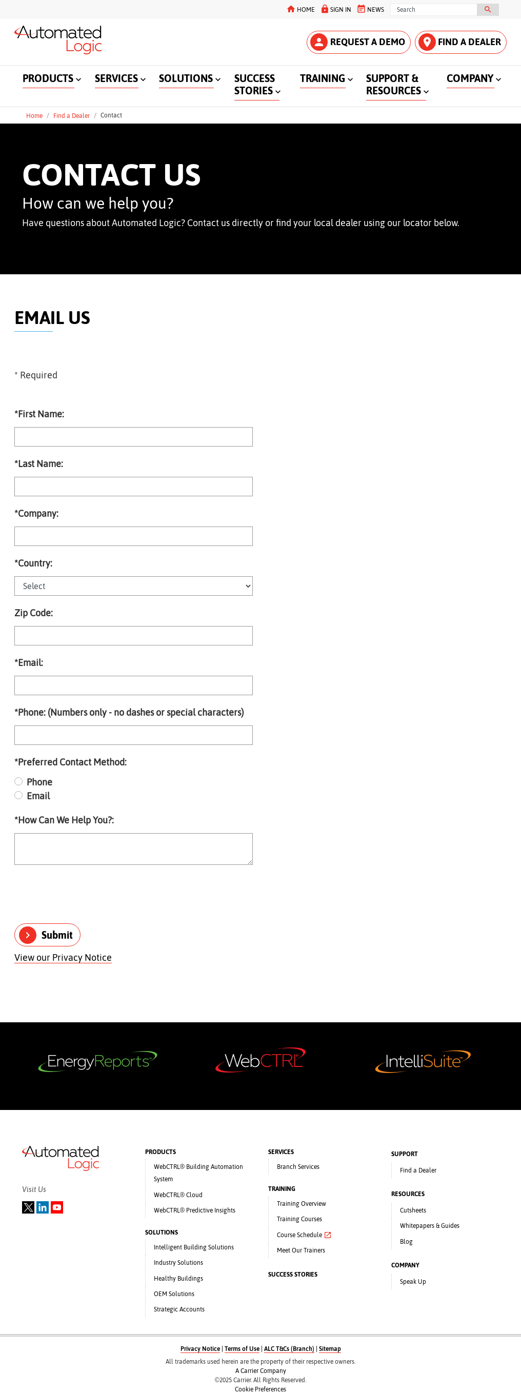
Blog (406, 1241)
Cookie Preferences (260, 1389)
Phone (39, 782)
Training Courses (299, 1219)
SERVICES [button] (116, 78)
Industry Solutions (178, 1262)
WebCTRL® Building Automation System (198, 1173)
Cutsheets (413, 1210)
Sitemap (330, 1348)
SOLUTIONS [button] (186, 78)
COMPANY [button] (470, 78)
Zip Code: (33, 613)
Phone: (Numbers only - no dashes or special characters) (129, 712)
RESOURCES (408, 1194)
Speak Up (413, 1281)
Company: (36, 513)
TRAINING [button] (322, 78)
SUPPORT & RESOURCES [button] (393, 84)
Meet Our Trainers (301, 1250)
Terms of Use (242, 1348)
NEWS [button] (370, 9)
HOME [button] (300, 9)
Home (34, 115)
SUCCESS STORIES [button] (254, 84)
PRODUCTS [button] (48, 78)
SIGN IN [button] (335, 9)
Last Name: (38, 463)
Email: (28, 662)
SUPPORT (404, 1154)
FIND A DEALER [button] (460, 42)
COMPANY (405, 1265)
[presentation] (92, 895)
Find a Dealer (71, 115)
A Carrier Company (260, 1371)
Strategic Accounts (179, 1309)
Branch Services (298, 1166)
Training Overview (301, 1203)
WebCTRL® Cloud (178, 1195)
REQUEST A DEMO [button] (357, 42)
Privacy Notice (200, 1348)
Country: (33, 563)
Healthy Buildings (178, 1278)
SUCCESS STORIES (292, 1274)
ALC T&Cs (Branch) (289, 1348)
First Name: (39, 414)
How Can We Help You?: (64, 820)
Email (38, 796)
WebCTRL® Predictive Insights (194, 1210)
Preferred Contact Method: (70, 762)
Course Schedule (304, 1235)
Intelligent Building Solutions (194, 1247)
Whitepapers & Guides (429, 1225)
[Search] (433, 10)
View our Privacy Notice (63, 957)
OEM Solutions (174, 1294)
